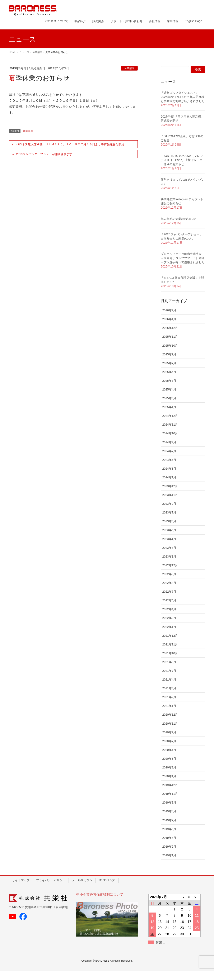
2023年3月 (169, 547)
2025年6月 (169, 372)
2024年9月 (169, 442)
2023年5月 (169, 530)
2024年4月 (169, 459)
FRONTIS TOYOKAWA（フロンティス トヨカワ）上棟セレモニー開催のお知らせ (182, 160)
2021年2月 (169, 697)
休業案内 (129, 68)
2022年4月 (169, 609)
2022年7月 (169, 591)
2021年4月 (169, 679)
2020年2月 (169, 767)
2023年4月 (169, 539)
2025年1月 (169, 407)
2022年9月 (169, 574)
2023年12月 (170, 486)
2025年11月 (170, 336)
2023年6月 (169, 521)
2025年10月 (170, 345)
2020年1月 (169, 776)
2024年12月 (170, 415)
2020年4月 (169, 750)
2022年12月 (170, 565)
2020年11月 (170, 723)
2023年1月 (169, 556)
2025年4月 (169, 389)
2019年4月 (169, 837)
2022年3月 (169, 618)
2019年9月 (169, 802)
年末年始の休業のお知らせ (178, 219)
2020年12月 (170, 714)
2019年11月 (170, 793)
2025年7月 (169, 363)
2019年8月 (169, 811)
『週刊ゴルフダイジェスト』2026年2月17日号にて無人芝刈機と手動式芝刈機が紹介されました (183, 97)
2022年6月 (169, 600)
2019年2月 (169, 846)
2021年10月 (170, 653)
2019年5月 (169, 829)
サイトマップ (21, 880)
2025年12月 (170, 328)
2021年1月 (169, 705)
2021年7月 (169, 670)
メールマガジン (82, 880)
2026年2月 (169, 310)
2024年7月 (169, 451)
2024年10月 (170, 433)
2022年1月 (169, 627)
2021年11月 (170, 644)
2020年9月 (169, 732)
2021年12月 (170, 635)
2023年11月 (170, 495)
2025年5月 (169, 380)
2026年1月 (169, 319)
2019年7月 (169, 820)
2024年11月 (170, 424)
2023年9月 (169, 503)
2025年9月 (169, 354)
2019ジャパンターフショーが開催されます (44, 154)
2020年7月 (169, 741)
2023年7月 (169, 512)
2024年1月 (169, 477)
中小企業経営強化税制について (99, 894)
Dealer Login (107, 880)
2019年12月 (170, 785)
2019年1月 (169, 855)
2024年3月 (169, 468)
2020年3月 (169, 758)
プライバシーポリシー (50, 880)
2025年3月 (169, 398)
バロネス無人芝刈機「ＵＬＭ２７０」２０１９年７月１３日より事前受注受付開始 (70, 144)
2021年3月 (169, 688)
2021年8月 (169, 662)
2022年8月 (169, 582)
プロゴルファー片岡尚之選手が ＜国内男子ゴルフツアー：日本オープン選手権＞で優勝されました (183, 258)
